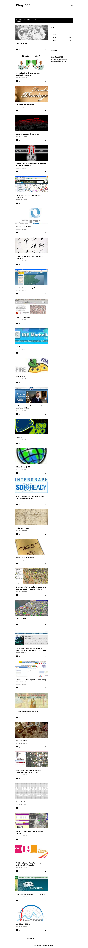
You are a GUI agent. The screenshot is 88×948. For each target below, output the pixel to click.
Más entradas (31, 938)
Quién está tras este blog (49, 12)
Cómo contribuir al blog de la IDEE (26, 12)
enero (54, 40)
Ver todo (19, 21)
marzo (55, 34)
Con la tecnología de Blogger (44, 945)
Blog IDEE (23, 5)
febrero (55, 37)
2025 (52, 31)
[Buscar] (72, 5)
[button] (45, 50)
